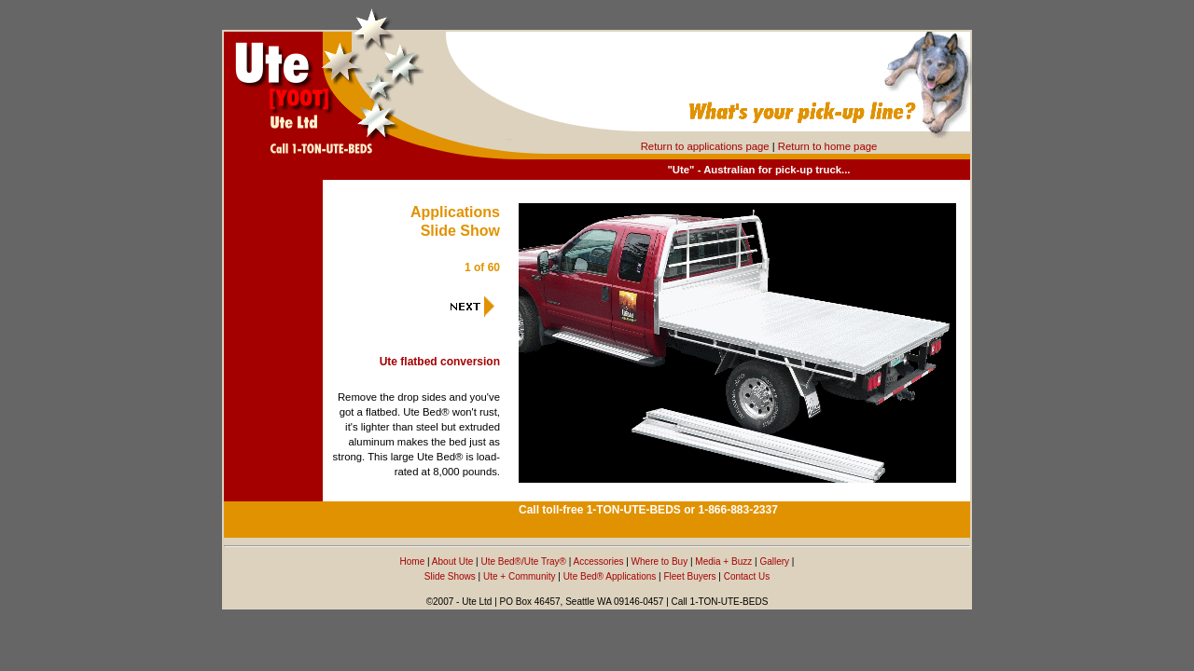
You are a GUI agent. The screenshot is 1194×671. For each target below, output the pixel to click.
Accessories (599, 561)
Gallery (774, 561)
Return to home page (827, 146)
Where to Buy (660, 561)
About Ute (452, 561)
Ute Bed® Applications (610, 576)
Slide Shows (450, 576)
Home (412, 561)
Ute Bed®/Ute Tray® (522, 561)
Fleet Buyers (689, 576)
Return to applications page (705, 146)
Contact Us (747, 576)
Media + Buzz (723, 561)
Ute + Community (519, 576)
